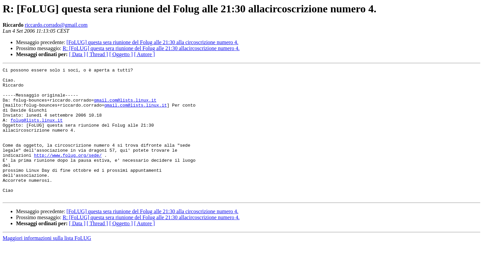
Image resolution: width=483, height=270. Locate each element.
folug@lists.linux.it (36, 131)
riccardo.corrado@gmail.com (56, 25)
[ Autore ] (144, 54)
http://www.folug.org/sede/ (68, 173)
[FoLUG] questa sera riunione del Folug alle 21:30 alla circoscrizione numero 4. (152, 42)
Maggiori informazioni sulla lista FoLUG (47, 264)
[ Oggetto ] (121, 54)
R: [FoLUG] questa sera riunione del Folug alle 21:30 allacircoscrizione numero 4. (151, 48)
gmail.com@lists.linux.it (125, 107)
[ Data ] (77, 54)
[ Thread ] (97, 54)
